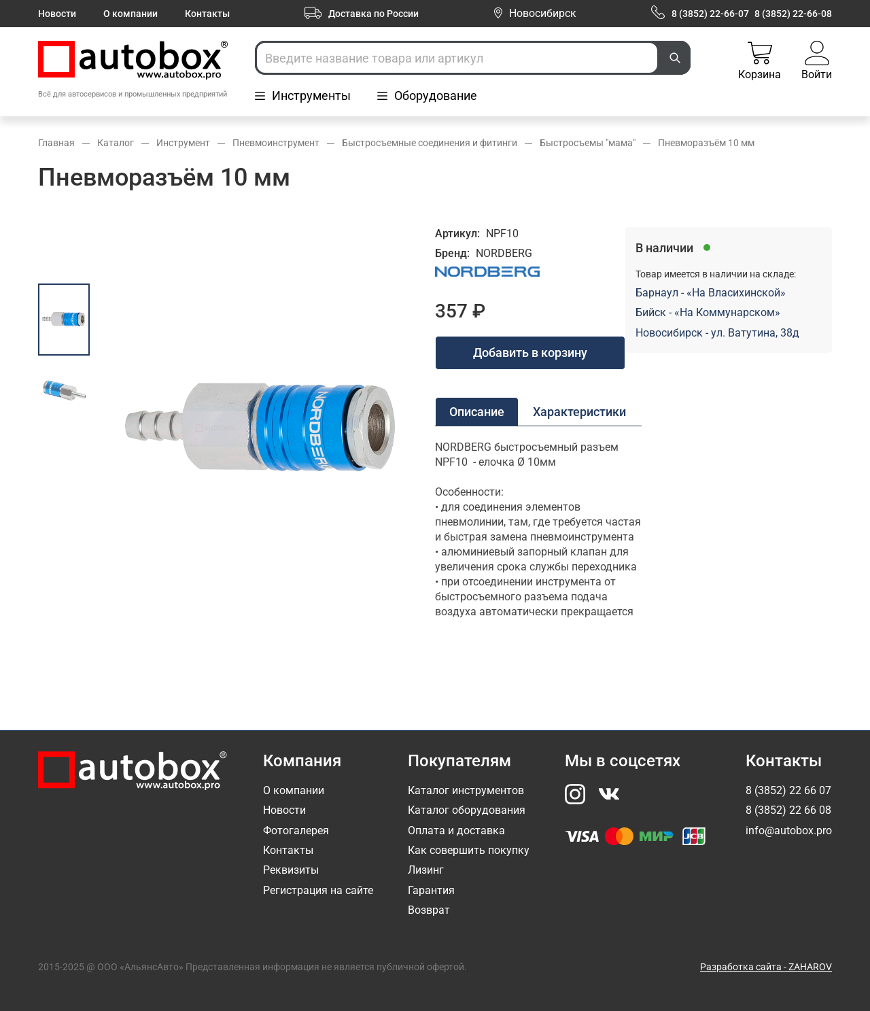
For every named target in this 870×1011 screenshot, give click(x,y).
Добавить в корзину (530, 352)
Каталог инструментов (466, 790)
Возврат (429, 910)
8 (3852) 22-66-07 (710, 13)
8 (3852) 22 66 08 (788, 810)
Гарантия (431, 890)
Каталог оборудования (466, 810)
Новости (57, 13)
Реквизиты (291, 869)
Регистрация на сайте (318, 890)
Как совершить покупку (468, 850)
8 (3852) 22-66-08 (793, 13)
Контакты (207, 13)
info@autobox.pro (789, 830)
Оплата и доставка (456, 830)
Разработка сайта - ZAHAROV (766, 966)
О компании (130, 13)
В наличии (664, 248)
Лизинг (426, 869)
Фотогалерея (296, 830)
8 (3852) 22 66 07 (788, 790)
